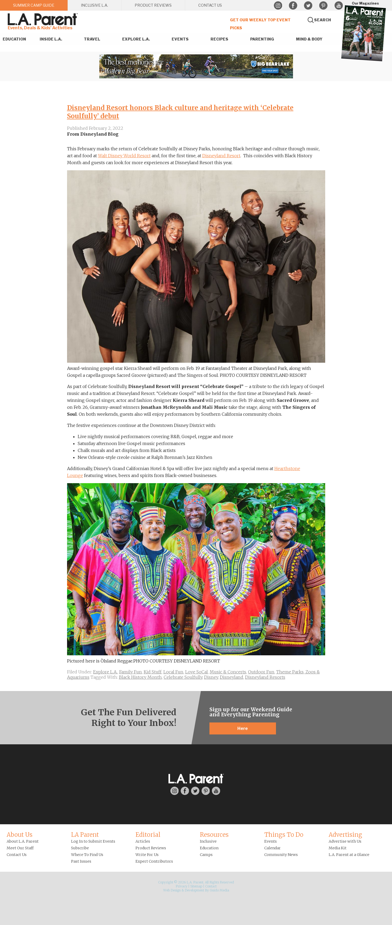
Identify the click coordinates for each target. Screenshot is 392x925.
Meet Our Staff (20, 848)
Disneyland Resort (221, 155)
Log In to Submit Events (93, 841)
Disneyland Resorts (265, 677)
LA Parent (85, 834)
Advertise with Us (345, 841)
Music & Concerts (228, 671)
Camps (206, 854)
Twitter (308, 5)
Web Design (172, 890)
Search (322, 20)
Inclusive (208, 841)
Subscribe (80, 848)
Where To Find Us (87, 854)
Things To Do (283, 834)
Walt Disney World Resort (124, 155)
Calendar (272, 848)
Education (209, 848)
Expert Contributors (154, 861)
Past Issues (81, 861)
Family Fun (130, 671)
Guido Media (219, 890)
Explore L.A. (105, 671)
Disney (211, 677)
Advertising (345, 834)
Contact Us (17, 854)
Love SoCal (196, 671)
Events (270, 841)
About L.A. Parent (23, 841)
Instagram (278, 5)
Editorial (147, 834)
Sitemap (196, 886)
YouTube (338, 5)
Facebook (293, 5)
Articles (142, 841)
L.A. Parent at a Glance (349, 854)
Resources (214, 834)
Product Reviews (150, 848)
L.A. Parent (44, 19)
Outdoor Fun (261, 671)
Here (242, 728)
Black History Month (140, 677)
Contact (211, 886)
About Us (19, 834)
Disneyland (231, 677)
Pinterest (323, 5)
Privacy (181, 886)
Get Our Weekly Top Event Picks (260, 24)
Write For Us (147, 854)
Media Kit (337, 848)
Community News (281, 854)
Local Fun (173, 671)
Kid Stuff (153, 671)
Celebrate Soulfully (183, 677)
